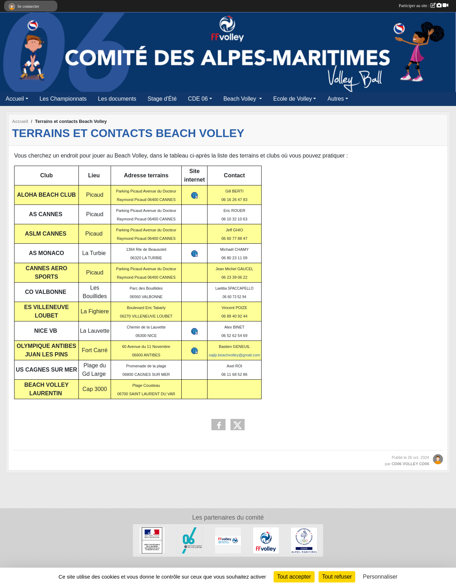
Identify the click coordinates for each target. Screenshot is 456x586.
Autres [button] (335, 99)
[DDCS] (152, 540)
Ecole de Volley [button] (292, 99)
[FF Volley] (266, 540)
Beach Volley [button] (240, 99)
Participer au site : (423, 5)
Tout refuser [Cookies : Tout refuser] (337, 577)
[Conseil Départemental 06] (190, 540)
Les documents (117, 99)
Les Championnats (63, 99)
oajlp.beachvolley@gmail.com (234, 355)
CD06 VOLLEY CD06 (410, 464)
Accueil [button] (15, 99)
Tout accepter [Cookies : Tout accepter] (294, 577)
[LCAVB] (228, 540)
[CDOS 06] (304, 540)
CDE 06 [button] (198, 99)
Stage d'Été (162, 99)
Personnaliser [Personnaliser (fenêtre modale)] (380, 577)
